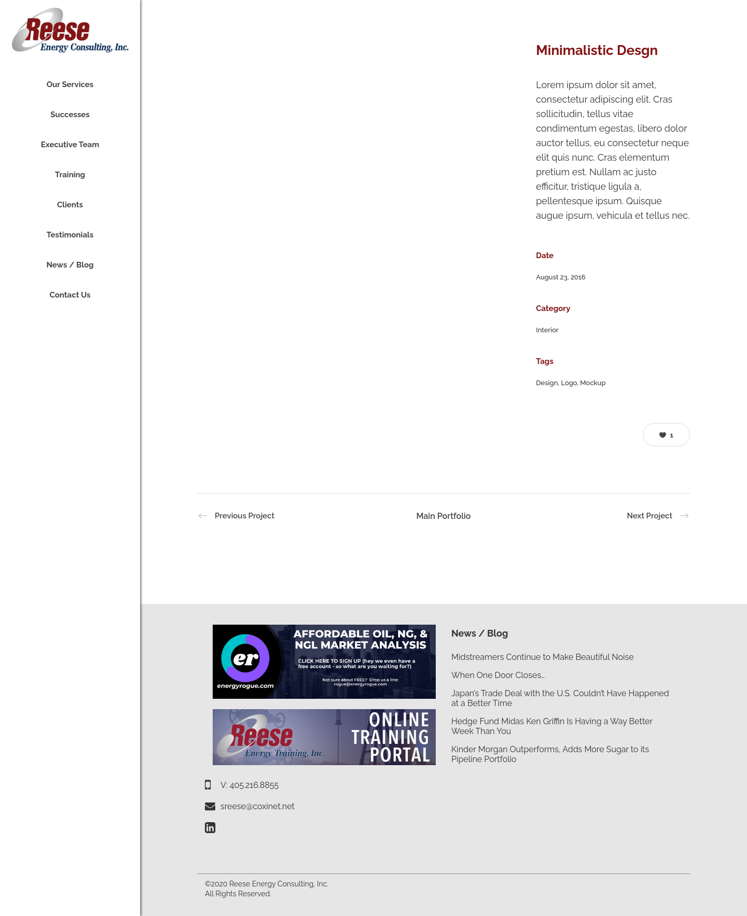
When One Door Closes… (498, 675)
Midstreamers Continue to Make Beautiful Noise (542, 657)
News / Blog (479, 633)
